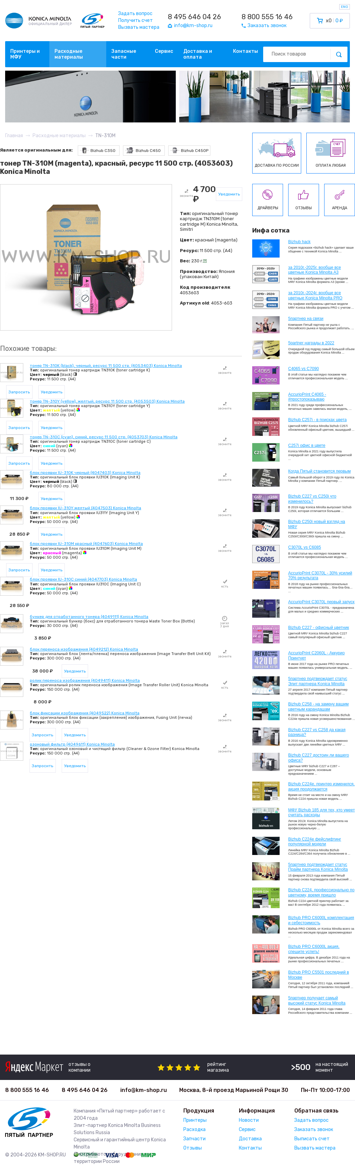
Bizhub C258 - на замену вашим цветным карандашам (318, 706)
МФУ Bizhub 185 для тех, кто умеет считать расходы (321, 812)
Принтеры (195, 1120)
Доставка (250, 1139)
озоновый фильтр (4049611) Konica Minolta (72, 744)
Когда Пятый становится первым (319, 471)
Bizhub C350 (97, 150)
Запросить (19, 392)
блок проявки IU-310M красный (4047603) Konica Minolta (86, 543)
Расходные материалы (68, 54)
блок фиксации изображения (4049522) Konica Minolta (84, 713)
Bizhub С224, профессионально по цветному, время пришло (321, 892)
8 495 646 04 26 (194, 17)
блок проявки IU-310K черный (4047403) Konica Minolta (85, 472)
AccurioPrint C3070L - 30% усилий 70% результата (320, 575)
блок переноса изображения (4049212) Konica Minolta (84, 649)
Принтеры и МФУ (25, 54)
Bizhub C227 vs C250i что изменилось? (312, 498)
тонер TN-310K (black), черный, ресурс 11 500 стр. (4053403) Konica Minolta (106, 365)
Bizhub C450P (189, 150)
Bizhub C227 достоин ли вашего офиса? (318, 757)
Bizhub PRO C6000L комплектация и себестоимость (321, 920)
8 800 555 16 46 (267, 17)
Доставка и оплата (197, 54)
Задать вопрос (135, 13)
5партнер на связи (305, 318)
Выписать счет (312, 1139)
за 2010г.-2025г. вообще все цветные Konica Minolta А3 (314, 270)
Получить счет (135, 20)
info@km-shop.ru (143, 1090)
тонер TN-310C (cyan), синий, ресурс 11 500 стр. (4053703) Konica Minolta (104, 437)
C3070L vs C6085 (304, 547)
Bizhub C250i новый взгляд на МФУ (316, 524)
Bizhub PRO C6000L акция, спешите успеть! (314, 949)
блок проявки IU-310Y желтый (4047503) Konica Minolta (85, 508)
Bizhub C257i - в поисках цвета (317, 419)
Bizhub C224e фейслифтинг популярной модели (314, 841)
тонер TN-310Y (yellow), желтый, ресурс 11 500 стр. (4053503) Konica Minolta (107, 401)
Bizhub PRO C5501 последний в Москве (318, 974)
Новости (249, 1120)
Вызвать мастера (138, 27)
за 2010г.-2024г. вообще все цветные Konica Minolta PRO (315, 295)
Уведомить (229, 194)
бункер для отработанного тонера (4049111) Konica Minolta (89, 616)
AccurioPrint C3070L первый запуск (321, 601)
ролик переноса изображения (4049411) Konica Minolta (85, 680)
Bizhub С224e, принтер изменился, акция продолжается (321, 786)
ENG (344, 7)
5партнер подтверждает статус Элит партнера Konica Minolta (317, 681)
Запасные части (123, 54)
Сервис (164, 51)
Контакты (245, 51)
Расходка (194, 1129)
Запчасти (194, 1139)
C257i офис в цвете (306, 445)
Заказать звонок (313, 1129)
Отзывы (192, 1148)
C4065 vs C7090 (303, 368)
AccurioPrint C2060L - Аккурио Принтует (316, 655)
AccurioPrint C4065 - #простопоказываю (307, 397)
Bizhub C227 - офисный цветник (318, 627)
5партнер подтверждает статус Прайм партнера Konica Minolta (318, 867)
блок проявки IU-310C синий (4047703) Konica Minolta (83, 579)
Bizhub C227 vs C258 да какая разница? (316, 732)
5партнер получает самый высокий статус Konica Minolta (316, 1000)
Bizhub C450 (143, 150)
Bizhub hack (299, 241)
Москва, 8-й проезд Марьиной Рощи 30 (233, 1090)
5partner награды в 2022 (311, 343)
